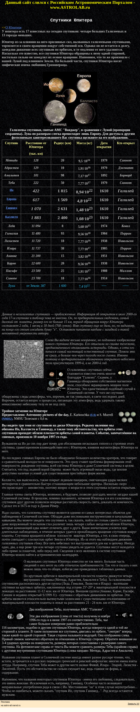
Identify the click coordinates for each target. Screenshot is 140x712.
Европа (11, 198)
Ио (11, 190)
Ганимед (11, 207)
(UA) (93, 414)
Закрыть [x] (133, 704)
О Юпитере (13, 27)
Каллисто (11, 216)
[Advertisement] (70, 301)
